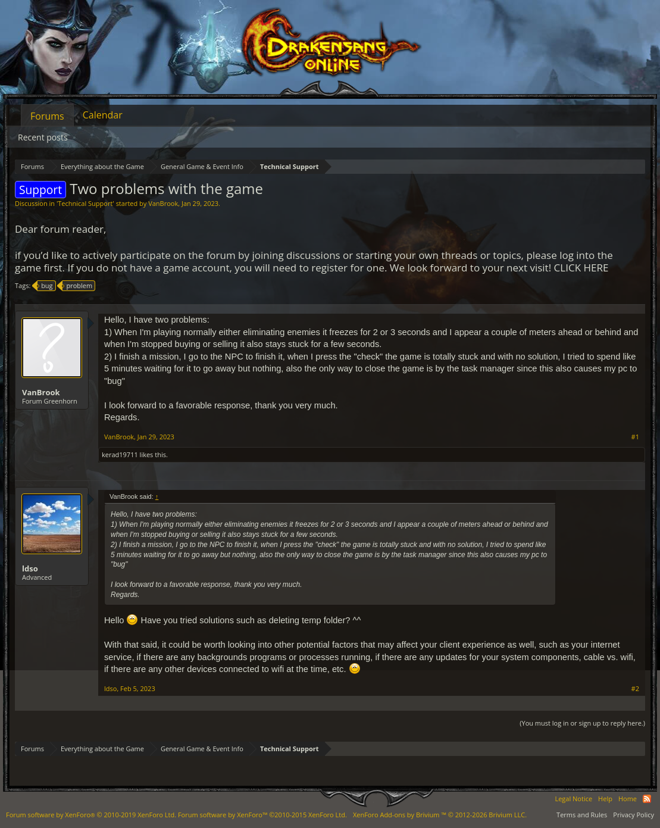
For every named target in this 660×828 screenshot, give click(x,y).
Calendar (103, 114)
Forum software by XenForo (91, 814)
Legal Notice (573, 798)
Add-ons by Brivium (440, 814)
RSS (647, 799)
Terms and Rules (581, 814)
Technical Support (85, 203)
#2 (635, 689)
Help (605, 798)
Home (627, 798)
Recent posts (43, 137)
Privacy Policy (633, 814)
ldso (30, 568)
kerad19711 (120, 454)
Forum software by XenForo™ (262, 814)
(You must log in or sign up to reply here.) (582, 722)
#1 (635, 437)
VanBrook (163, 203)
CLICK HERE (581, 267)
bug (44, 285)
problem (77, 285)
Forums (47, 116)
